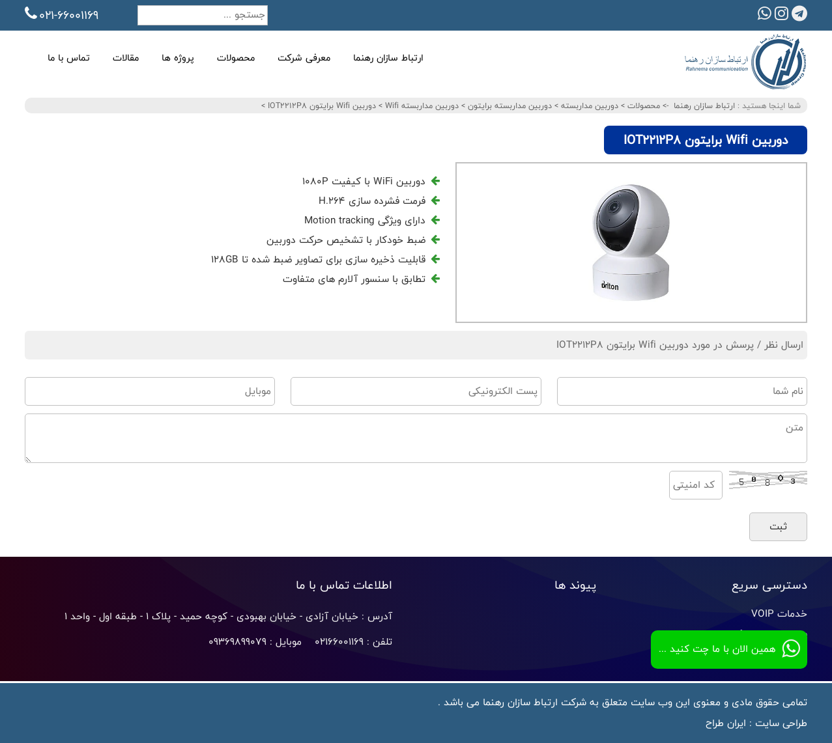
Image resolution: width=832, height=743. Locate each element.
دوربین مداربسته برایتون (508, 105)
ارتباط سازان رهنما (388, 57)
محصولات (236, 57)
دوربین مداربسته (588, 105)
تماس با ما (69, 57)
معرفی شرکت (304, 57)
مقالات (126, 57)
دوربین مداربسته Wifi (420, 105)
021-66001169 (61, 15)
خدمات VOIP (779, 614)
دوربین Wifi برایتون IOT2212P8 (320, 105)
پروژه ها (178, 57)
